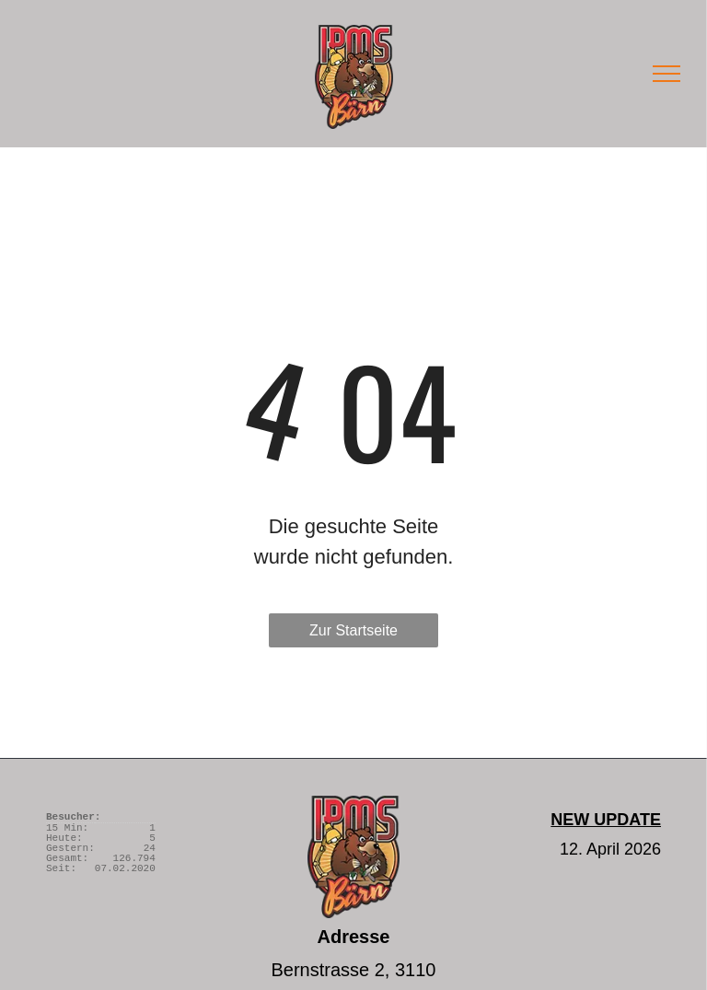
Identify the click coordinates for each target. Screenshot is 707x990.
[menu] (666, 74)
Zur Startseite (353, 630)
